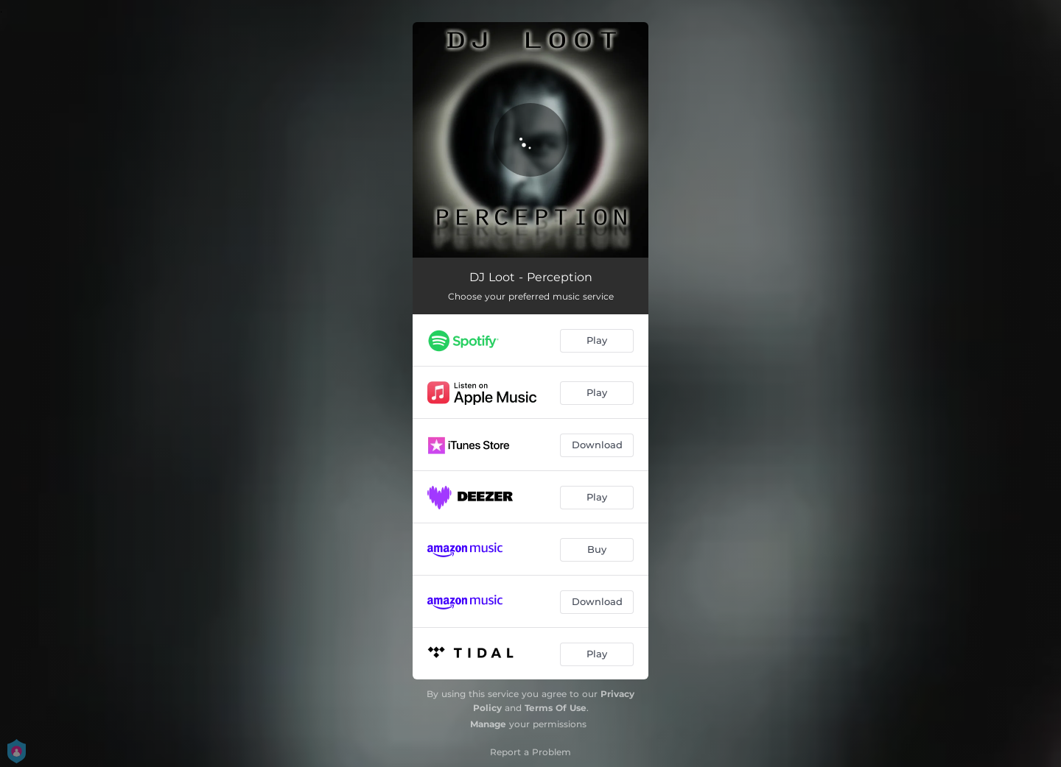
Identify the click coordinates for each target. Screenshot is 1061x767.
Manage (488, 723)
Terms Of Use (555, 707)
